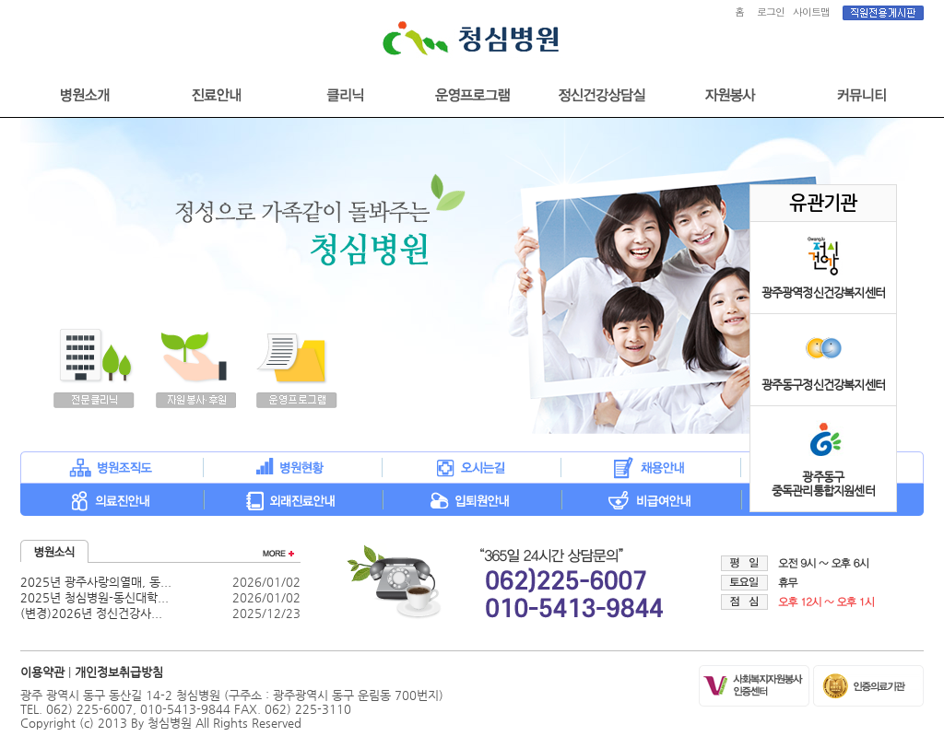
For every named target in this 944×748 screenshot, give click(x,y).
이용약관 (42, 672)
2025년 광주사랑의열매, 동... (95, 582)
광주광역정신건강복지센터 (823, 292)
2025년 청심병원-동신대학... (94, 597)
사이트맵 (811, 11)
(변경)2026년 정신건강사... (91, 613)
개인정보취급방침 (119, 672)
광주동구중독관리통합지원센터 (823, 483)
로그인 (771, 11)
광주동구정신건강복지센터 (823, 385)
